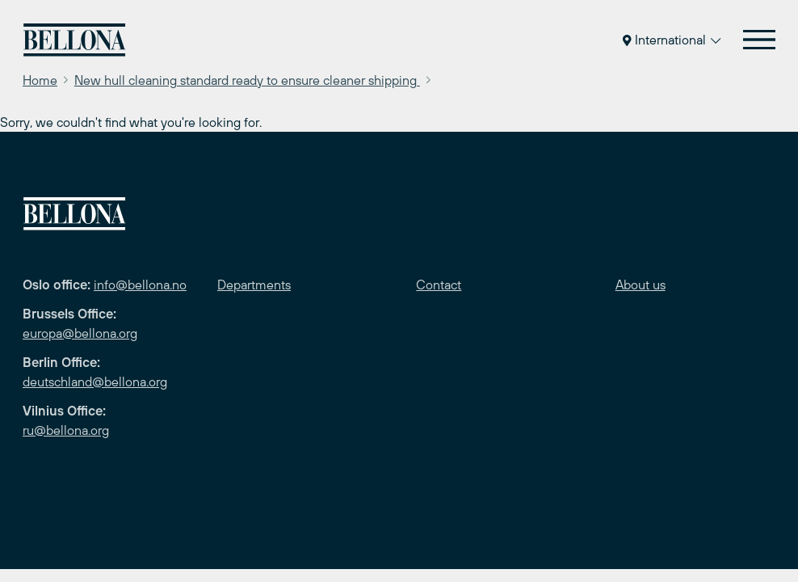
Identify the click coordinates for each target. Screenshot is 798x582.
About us (640, 284)
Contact (438, 284)
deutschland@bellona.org (95, 381)
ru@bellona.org (66, 430)
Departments (254, 284)
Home (40, 80)
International (671, 39)
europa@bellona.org (80, 333)
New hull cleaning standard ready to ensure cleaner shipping (247, 80)
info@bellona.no (140, 284)
